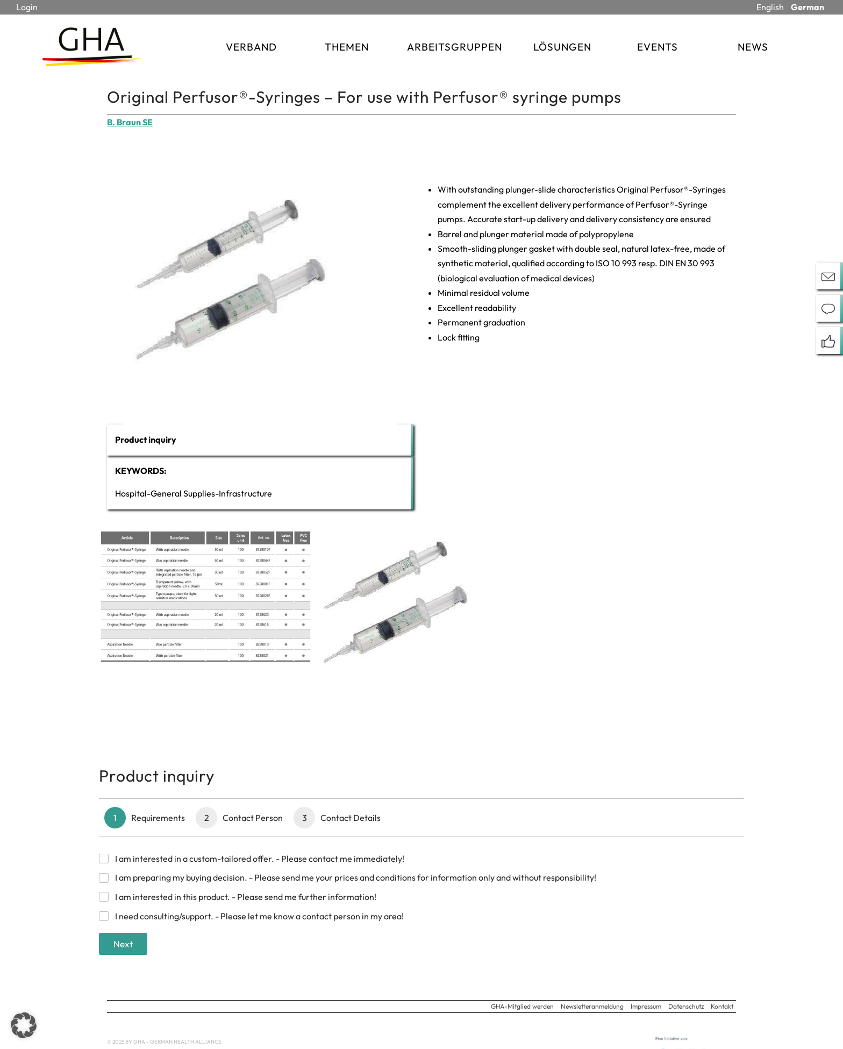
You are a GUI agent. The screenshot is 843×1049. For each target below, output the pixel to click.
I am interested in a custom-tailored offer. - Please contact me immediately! (259, 858)
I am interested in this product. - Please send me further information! (245, 896)
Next (123, 943)
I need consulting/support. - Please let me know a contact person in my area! (259, 916)
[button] (23, 1025)
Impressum (646, 1006)
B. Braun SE (130, 122)
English (770, 7)
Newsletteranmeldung (592, 1006)
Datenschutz (686, 1006)
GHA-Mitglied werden (522, 1006)
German (807, 7)
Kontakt (722, 1006)
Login (27, 7)
